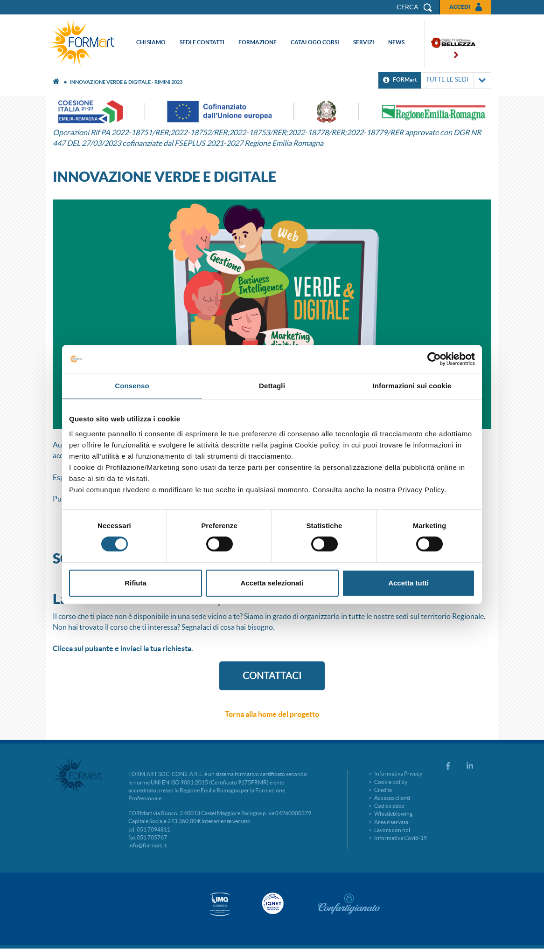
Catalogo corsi (315, 42)
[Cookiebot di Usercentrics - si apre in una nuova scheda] (434, 359)
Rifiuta (135, 583)
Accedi (459, 7)
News (396, 42)
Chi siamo (151, 42)
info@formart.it (147, 845)
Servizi (363, 42)
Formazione (257, 42)
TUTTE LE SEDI (456, 80)
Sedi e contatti (202, 42)
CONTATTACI (272, 676)
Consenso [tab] (132, 386)
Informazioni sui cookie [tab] (412, 386)
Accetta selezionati (271, 583)
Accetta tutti (408, 583)
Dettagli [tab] (272, 386)
